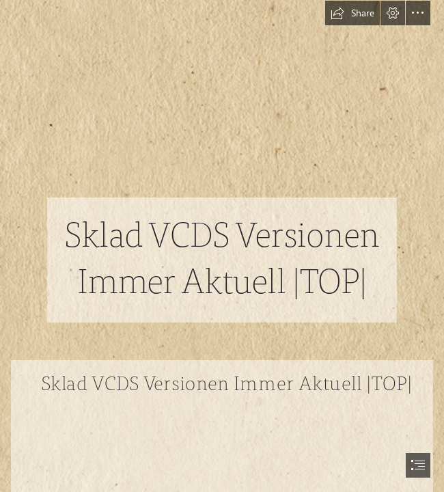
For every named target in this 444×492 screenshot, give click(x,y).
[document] (222, 246)
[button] (352, 13)
